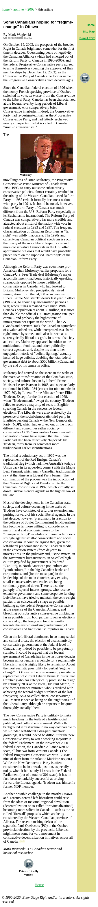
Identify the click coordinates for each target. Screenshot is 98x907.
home (6, 9)
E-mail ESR (87, 38)
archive (18, 9)
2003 (31, 9)
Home (91, 25)
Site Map (89, 31)
